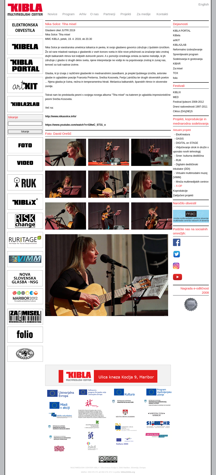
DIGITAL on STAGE (187, 142)
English (203, 4)
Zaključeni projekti (183, 195)
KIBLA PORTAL (182, 30)
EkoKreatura (183, 134)
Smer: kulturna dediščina (190, 155)
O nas (94, 14)
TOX (175, 73)
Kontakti (162, 14)
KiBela (176, 35)
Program (68, 14)
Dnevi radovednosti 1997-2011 (190, 106)
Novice (52, 14)
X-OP (179, 185)
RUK (178, 160)
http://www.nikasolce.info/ (60, 116)
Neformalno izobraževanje (187, 49)
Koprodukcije (180, 190)
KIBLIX (177, 92)
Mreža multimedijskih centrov (192, 181)
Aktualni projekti (182, 130)
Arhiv (82, 14)
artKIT (176, 40)
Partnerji (109, 14)
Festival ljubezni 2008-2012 (188, 101)
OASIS (180, 138)
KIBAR (177, 63)
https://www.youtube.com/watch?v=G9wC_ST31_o (75, 124)
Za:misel (177, 68)
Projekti (125, 14)
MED (176, 97)
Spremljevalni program (185, 54)
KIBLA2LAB (179, 44)
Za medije (144, 14)
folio (175, 78)
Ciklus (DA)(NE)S (183, 111)
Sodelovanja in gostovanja (187, 59)
